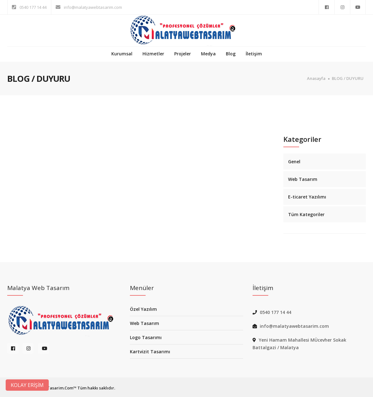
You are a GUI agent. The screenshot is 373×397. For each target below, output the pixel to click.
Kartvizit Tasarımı (150, 352)
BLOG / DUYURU (348, 78)
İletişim (254, 54)
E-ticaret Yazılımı (307, 197)
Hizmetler (153, 54)
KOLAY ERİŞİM (27, 385)
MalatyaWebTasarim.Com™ (49, 388)
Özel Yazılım (143, 309)
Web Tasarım (302, 179)
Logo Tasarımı (146, 337)
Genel (294, 162)
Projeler (182, 54)
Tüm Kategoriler (306, 214)
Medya (208, 54)
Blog (231, 54)
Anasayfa (316, 78)
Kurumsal (121, 54)
